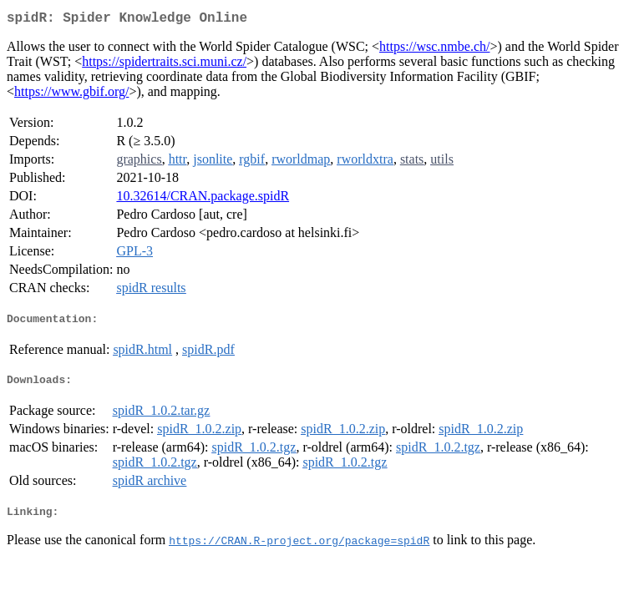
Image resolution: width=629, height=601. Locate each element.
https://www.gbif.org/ (71, 95)
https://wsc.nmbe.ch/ (434, 50)
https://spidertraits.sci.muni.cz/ (164, 65)
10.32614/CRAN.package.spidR (202, 199)
